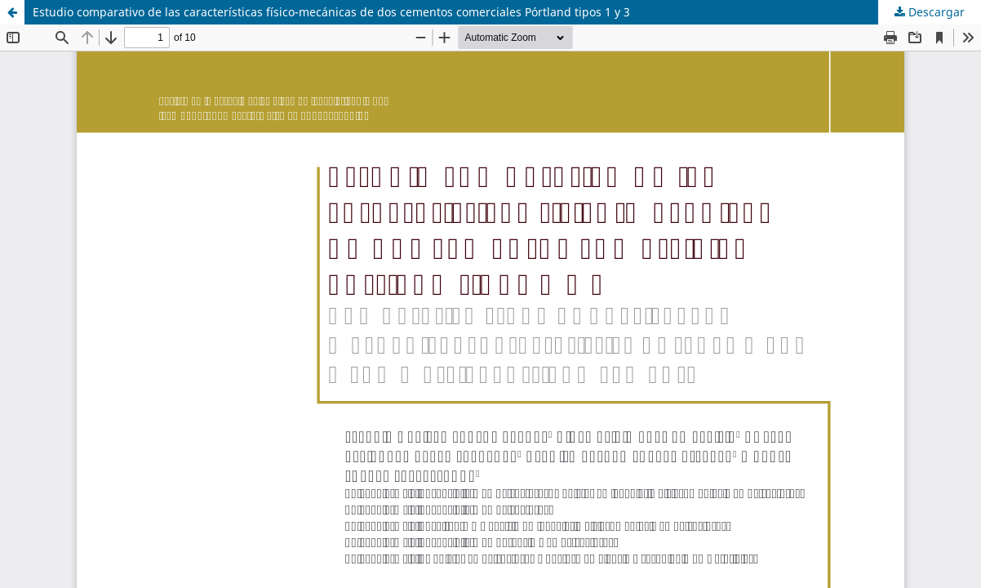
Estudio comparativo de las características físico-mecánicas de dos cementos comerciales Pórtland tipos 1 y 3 (331, 12)
